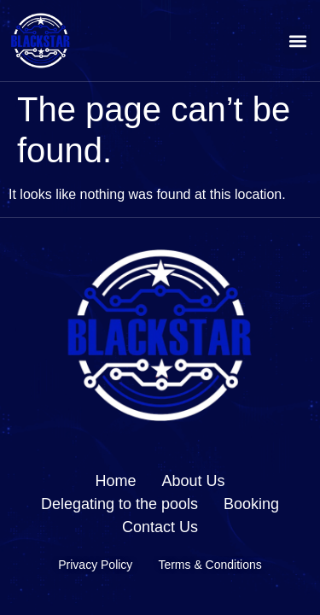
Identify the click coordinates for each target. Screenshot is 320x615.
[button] (297, 40)
